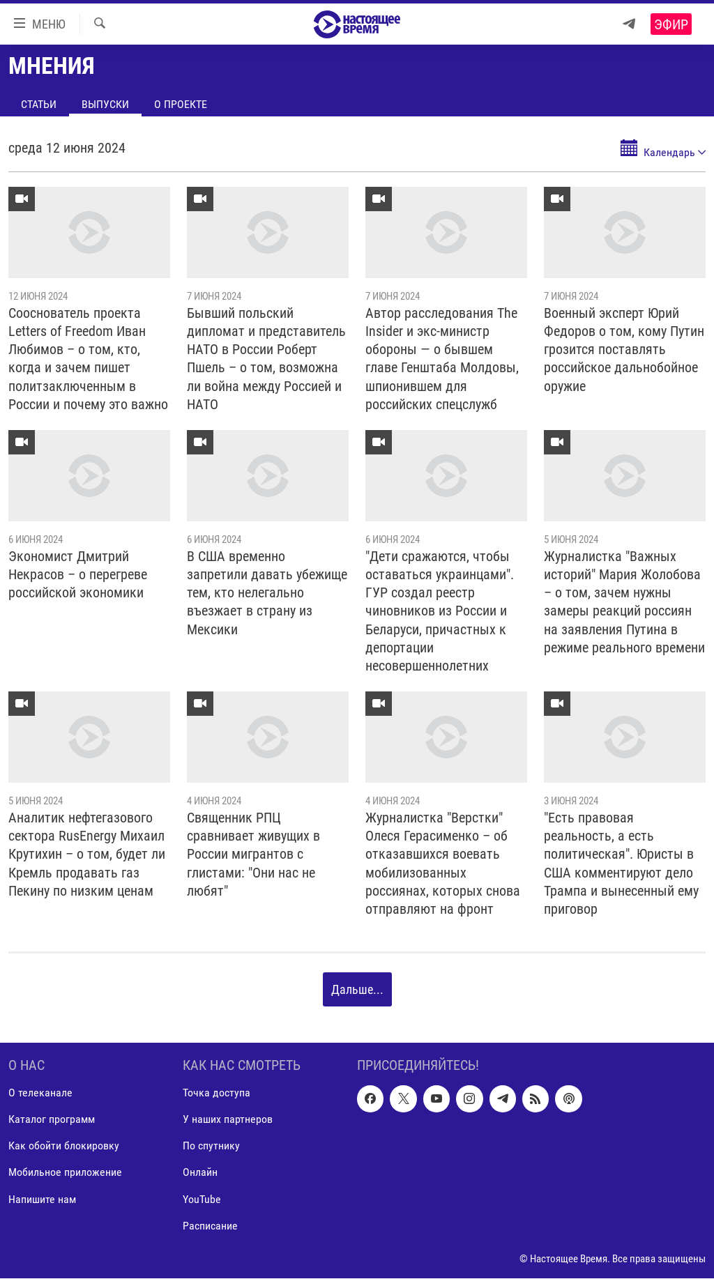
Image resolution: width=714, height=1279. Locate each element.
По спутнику (211, 1146)
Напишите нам (42, 1199)
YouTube (202, 1199)
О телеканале (40, 1093)
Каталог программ (51, 1119)
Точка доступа (216, 1093)
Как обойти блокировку (63, 1146)
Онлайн (200, 1172)
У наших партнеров (228, 1119)
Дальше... (357, 989)
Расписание (210, 1225)
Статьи (38, 104)
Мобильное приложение (65, 1172)
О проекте (180, 104)
